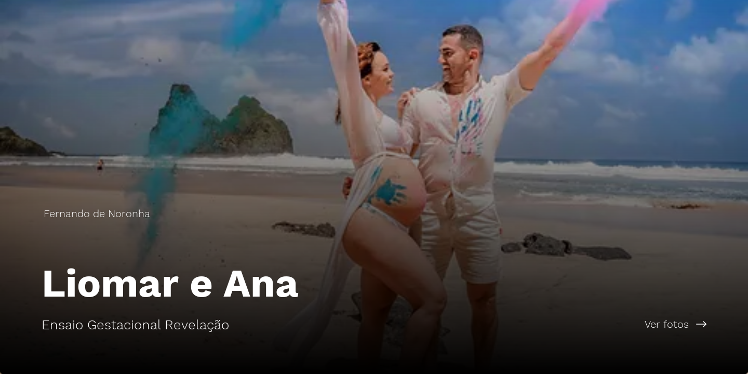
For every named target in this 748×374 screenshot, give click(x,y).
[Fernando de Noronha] (98, 213)
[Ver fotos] (561, 324)
